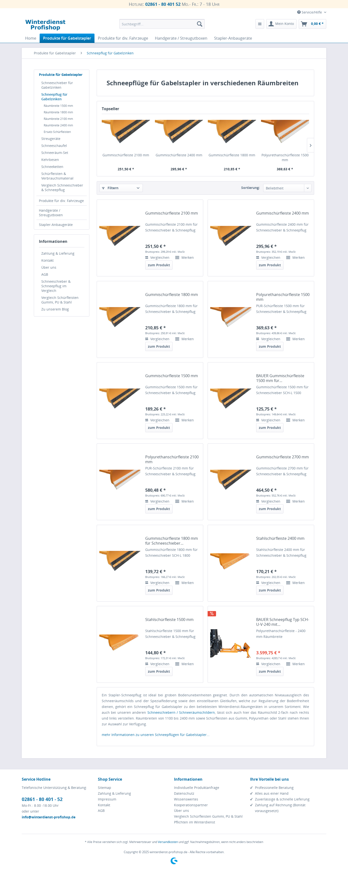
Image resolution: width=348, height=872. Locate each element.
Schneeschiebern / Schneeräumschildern (181, 712)
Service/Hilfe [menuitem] (310, 12)
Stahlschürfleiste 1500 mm (169, 619)
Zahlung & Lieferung (57, 253)
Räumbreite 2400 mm (58, 125)
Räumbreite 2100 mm (58, 119)
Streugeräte (50, 138)
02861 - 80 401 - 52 (42, 799)
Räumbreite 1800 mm (58, 112)
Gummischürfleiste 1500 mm (171, 375)
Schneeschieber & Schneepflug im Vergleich (56, 286)
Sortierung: (250, 187)
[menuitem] (162, 24)
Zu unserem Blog (55, 309)
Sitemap (104, 787)
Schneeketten (52, 166)
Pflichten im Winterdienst (194, 822)
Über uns (48, 267)
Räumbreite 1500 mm (58, 106)
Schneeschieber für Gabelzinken (57, 85)
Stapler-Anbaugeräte (56, 224)
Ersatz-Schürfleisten (57, 132)
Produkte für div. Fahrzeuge (61, 200)
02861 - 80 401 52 (163, 4)
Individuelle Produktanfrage (196, 787)
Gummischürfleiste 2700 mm (282, 457)
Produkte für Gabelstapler (60, 74)
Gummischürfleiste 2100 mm (125, 155)
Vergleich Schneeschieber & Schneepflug (62, 187)
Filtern (110, 188)
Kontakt (47, 260)
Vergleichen (157, 257)
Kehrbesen (50, 159)
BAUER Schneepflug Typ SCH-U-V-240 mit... (282, 622)
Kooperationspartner (191, 805)
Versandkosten (168, 842)
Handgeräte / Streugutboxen (51, 212)
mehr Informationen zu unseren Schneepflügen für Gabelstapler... (156, 734)
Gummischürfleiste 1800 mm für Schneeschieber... (171, 541)
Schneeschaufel (54, 145)
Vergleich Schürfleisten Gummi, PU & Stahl (60, 299)
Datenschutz (184, 793)
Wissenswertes (186, 799)
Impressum (107, 799)
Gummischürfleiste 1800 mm (232, 155)
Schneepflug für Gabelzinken (54, 96)
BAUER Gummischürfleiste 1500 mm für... (280, 378)
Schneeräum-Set (54, 152)
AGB (44, 274)
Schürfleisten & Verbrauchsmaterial (57, 175)
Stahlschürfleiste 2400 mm (280, 538)
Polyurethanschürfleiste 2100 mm (172, 459)
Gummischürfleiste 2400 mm (179, 155)
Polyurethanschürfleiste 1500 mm (285, 157)
